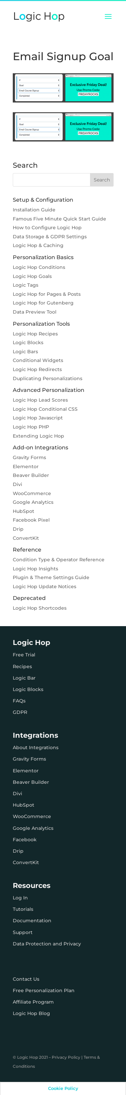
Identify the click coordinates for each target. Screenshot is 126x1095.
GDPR (20, 712)
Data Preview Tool (34, 312)
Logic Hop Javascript (38, 418)
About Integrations (35, 747)
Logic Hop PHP (31, 427)
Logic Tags (25, 285)
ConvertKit (26, 538)
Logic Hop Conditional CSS (45, 409)
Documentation (32, 921)
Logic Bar (24, 678)
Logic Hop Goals (32, 276)
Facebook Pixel (31, 520)
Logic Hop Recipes (35, 334)
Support (23, 932)
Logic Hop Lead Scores (40, 400)
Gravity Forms (29, 457)
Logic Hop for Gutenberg (43, 303)
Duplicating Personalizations (47, 378)
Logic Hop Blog (31, 1013)
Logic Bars (25, 352)
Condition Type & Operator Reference (58, 560)
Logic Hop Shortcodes (40, 608)
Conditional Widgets (38, 360)
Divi (17, 484)
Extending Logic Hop (38, 436)
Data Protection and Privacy (47, 944)
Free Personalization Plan (44, 990)
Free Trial (24, 655)
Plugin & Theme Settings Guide (51, 577)
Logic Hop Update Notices (44, 586)
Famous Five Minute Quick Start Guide (59, 219)
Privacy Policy (66, 1057)
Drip (18, 529)
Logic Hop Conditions (39, 267)
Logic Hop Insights (35, 569)
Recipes (22, 666)
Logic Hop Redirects (37, 369)
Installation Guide (34, 210)
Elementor (26, 466)
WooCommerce (32, 493)
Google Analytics (33, 502)
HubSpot (23, 511)
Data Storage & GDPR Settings (50, 237)
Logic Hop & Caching (38, 245)
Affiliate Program (33, 1002)
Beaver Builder (31, 475)
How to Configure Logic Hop (47, 228)
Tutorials (23, 909)
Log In (20, 898)
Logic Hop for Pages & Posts (47, 294)
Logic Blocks (28, 342)
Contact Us (26, 979)
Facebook (25, 840)
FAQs (19, 701)
